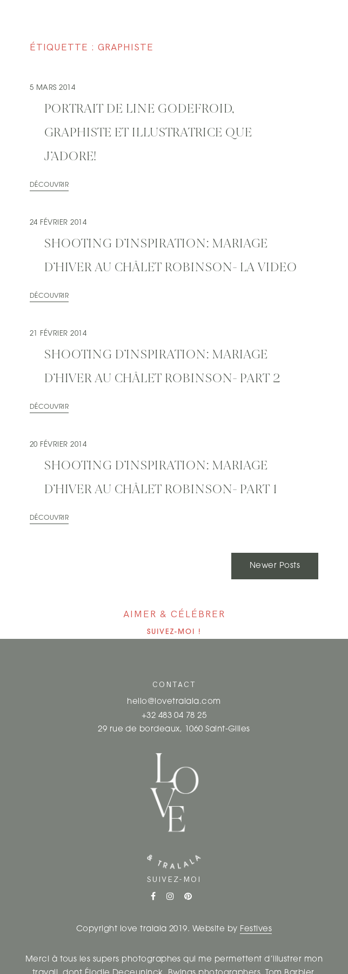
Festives (256, 929)
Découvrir (49, 185)
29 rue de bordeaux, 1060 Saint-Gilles (174, 729)
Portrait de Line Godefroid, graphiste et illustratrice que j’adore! (148, 133)
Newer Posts (275, 566)
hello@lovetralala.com (173, 702)
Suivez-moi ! (174, 632)
